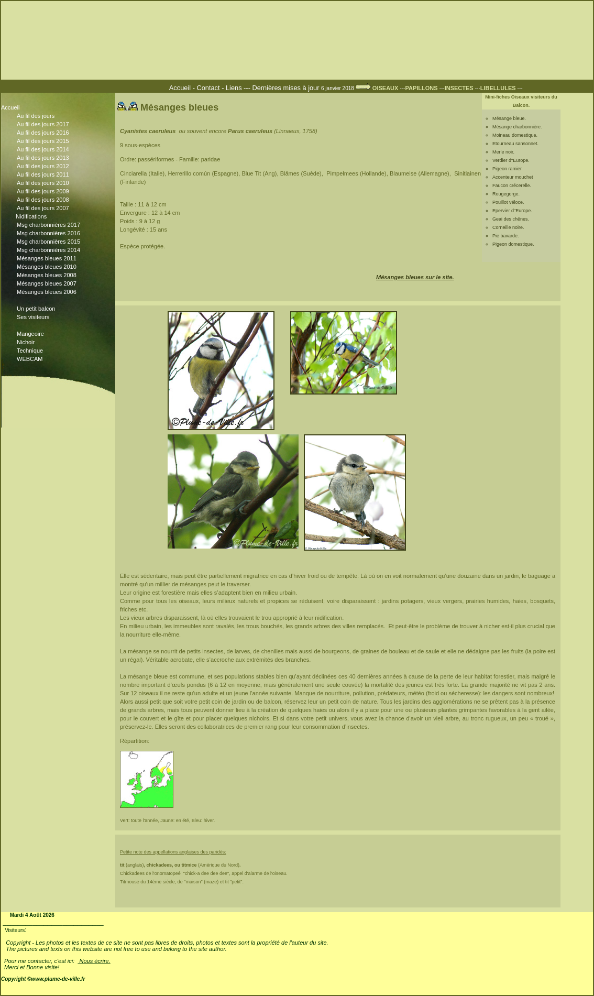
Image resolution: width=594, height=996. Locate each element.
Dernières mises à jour (286, 88)
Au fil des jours (35, 116)
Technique (30, 350)
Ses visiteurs (60, 318)
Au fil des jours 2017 (60, 125)
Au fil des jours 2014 (60, 150)
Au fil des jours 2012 (60, 167)
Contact (207, 88)
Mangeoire (30, 334)
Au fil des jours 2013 (60, 159)
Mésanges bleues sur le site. (415, 277)
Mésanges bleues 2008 (60, 275)
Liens (234, 88)
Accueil (181, 88)
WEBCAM (30, 359)
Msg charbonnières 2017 (60, 225)
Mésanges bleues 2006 (60, 292)
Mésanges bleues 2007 (60, 283)
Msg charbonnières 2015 (60, 241)
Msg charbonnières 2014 (60, 250)
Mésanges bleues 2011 (60, 258)
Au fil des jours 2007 (60, 208)
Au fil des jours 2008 (60, 199)
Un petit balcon (36, 308)
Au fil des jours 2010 (60, 184)
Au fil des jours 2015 (60, 142)
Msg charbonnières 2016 (60, 233)
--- (419, 88)
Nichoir (26, 342)
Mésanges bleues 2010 (60, 267)
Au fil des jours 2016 (60, 133)
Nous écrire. (94, 961)
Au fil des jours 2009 (60, 192)
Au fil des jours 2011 (60, 175)
